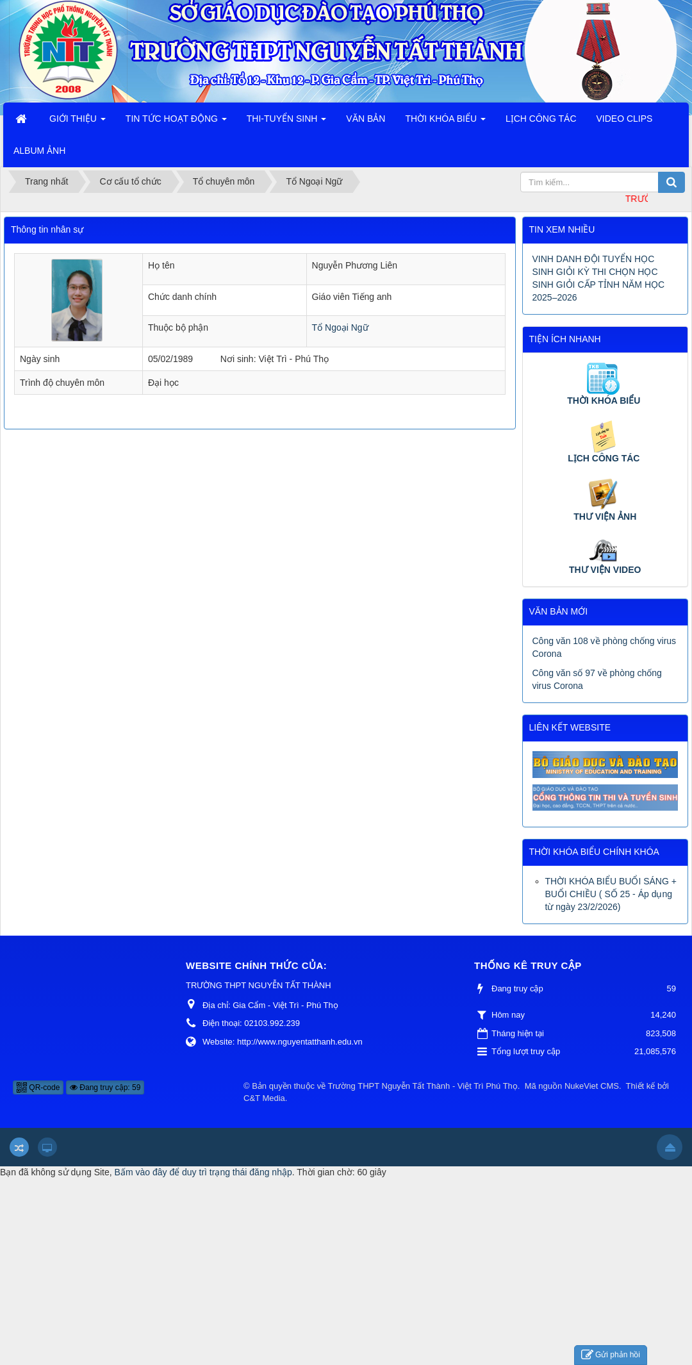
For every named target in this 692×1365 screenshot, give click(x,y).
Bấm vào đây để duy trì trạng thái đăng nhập (203, 1172)
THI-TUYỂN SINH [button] (287, 122)
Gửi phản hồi (610, 1355)
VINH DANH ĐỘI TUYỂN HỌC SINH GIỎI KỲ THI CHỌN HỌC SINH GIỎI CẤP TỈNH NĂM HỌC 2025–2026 (598, 278)
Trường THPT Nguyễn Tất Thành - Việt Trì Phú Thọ (423, 1086)
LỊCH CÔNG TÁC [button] (541, 118)
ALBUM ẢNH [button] (39, 150)
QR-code (38, 1087)
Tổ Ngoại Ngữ (340, 327)
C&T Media (264, 1098)
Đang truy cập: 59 (105, 1087)
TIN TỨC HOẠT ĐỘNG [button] (176, 122)
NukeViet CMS (591, 1086)
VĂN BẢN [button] (365, 118)
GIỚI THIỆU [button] (77, 122)
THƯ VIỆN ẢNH (604, 516)
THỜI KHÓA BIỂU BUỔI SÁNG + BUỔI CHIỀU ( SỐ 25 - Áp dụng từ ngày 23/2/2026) (611, 894)
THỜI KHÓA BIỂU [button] (445, 122)
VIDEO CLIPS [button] (625, 118)
